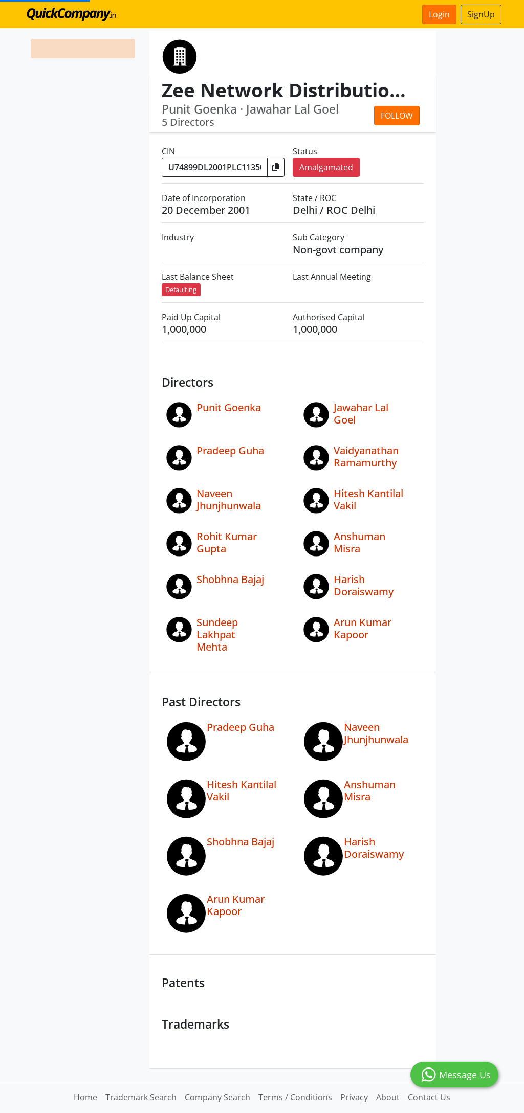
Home (85, 1097)
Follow (397, 115)
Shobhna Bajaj (230, 579)
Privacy (354, 1097)
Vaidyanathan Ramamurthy (366, 456)
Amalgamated (326, 167)
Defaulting (180, 289)
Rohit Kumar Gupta (226, 542)
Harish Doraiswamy (364, 585)
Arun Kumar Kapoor (362, 628)
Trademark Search (141, 1097)
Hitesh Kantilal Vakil (368, 499)
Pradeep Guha (230, 450)
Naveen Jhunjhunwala (228, 499)
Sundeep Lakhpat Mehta (217, 634)
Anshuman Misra (359, 542)
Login (439, 14)
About (388, 1097)
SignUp (481, 14)
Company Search (217, 1097)
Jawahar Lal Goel (361, 413)
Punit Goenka (228, 407)
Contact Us (429, 1097)
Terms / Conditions (295, 1097)
